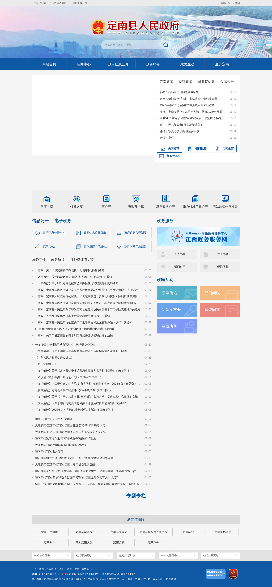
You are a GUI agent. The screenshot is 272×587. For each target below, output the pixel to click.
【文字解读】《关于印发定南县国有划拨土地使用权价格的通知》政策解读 (81, 403)
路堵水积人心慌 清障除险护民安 (179, 131)
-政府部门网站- (126, 555)
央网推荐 (173, 148)
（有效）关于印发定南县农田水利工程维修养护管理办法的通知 (74, 335)
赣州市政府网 (80, 3)
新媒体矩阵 (136, 519)
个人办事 (179, 254)
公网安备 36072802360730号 (82, 574)
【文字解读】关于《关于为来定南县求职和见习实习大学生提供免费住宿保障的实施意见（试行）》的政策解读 (88, 396)
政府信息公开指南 (54, 232)
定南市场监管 (223, 531)
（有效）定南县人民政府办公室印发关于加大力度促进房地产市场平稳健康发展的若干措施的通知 (88, 302)
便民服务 (222, 266)
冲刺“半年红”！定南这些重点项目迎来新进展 (187, 105)
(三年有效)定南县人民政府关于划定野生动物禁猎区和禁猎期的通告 (76, 328)
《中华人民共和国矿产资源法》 (54, 357)
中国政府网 (40, 3)
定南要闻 (166, 82)
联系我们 (171, 579)
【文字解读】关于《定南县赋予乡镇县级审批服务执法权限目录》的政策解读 (82, 370)
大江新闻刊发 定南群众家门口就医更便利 (60, 444)
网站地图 (158, 579)
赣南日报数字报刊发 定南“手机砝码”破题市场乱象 (65, 438)
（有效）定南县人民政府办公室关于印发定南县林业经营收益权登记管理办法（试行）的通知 (88, 289)
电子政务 (62, 220)
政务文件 (39, 259)
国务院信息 (206, 82)
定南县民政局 (118, 531)
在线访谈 (169, 326)
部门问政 (212, 293)
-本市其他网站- (169, 555)
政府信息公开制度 (135, 232)
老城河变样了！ (169, 137)
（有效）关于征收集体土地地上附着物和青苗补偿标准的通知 (72, 315)
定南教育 (49, 542)
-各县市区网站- (211, 555)
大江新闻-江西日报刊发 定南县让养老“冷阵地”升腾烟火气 (70, 425)
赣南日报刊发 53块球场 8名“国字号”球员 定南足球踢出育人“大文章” (76, 477)
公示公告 (227, 82)
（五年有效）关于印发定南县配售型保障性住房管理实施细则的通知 (76, 283)
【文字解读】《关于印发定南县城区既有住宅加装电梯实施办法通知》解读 (81, 351)
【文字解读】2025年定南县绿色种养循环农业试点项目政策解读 (74, 409)
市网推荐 (228, 148)
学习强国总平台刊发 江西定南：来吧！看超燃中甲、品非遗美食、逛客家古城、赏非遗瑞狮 (88, 471)
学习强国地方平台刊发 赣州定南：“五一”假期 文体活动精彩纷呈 (74, 458)
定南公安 (118, 542)
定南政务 (153, 542)
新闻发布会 (174, 156)
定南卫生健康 (49, 531)
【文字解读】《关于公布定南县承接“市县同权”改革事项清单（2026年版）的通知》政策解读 (88, 383)
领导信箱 (169, 293)
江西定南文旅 (84, 542)
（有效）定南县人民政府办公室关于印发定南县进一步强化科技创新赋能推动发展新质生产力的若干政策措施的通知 (88, 296)
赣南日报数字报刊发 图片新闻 (53, 418)
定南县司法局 (84, 531)
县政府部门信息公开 (96, 246)
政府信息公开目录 (95, 232)
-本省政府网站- (42, 555)
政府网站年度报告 (135, 246)
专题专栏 (136, 496)
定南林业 (188, 531)
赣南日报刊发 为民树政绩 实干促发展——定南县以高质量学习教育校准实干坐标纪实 (87, 484)
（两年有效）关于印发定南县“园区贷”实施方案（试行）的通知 (73, 276)
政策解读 (58, 259)
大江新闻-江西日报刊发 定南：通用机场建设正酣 (65, 464)
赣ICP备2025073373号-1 (45, 574)
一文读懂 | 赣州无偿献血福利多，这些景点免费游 (65, 344)
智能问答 (212, 309)
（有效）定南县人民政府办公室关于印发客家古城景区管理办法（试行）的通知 (83, 322)
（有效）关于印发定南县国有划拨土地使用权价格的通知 (69, 270)
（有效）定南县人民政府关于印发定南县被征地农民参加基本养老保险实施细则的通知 (88, 309)
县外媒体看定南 (82, 259)
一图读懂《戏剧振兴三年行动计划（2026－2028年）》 (69, 377)
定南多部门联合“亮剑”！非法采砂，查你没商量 (188, 98)
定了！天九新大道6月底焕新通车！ (181, 124)
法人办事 (222, 254)
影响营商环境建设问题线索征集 (179, 92)
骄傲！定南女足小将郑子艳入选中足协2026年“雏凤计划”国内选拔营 (193, 111)
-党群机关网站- (84, 555)
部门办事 (179, 266)
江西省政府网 (59, 3)
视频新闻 (185, 82)
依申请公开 (50, 246)
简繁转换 (225, 3)
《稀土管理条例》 (46, 364)
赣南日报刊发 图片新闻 (49, 451)
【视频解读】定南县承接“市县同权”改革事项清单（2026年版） (73, 390)
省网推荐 (200, 148)
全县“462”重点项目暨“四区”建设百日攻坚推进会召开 (192, 118)
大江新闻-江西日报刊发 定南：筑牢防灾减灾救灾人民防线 (70, 431)
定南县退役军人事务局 (153, 531)
